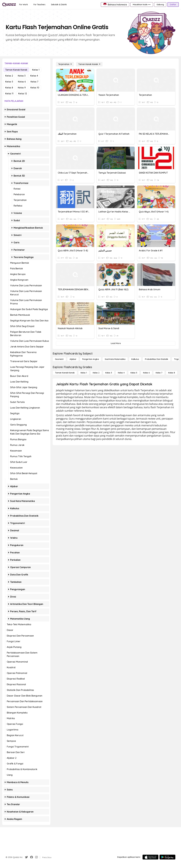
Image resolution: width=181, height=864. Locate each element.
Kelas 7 (34, 81)
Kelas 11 (9, 93)
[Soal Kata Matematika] (115, 359)
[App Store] (150, 857)
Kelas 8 (9, 87)
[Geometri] (59, 359)
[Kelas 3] (108, 372)
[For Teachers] (39, 4)
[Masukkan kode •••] (141, 4)
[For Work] (23, 4)
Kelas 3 (21, 75)
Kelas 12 (22, 93)
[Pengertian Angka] (90, 359)
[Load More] (115, 343)
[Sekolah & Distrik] (59, 4)
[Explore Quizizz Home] (9, 4)
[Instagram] (36, 857)
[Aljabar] (73, 359)
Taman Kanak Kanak (16, 69)
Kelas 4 (34, 75)
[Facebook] (31, 857)
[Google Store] (167, 857)
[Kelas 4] (121, 372)
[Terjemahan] (65, 64)
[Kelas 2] (96, 372)
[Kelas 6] (146, 372)
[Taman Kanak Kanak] (89, 64)
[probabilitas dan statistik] (157, 359)
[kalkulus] (135, 359)
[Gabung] (160, 4)
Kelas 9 (22, 87)
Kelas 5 (9, 81)
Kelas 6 (22, 81)
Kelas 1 (35, 69)
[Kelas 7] (159, 372)
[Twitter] (26, 857)
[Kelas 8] (171, 372)
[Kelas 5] (134, 372)
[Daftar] (173, 4)
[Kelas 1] (83, 372)
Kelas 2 (9, 75)
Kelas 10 (34, 87)
